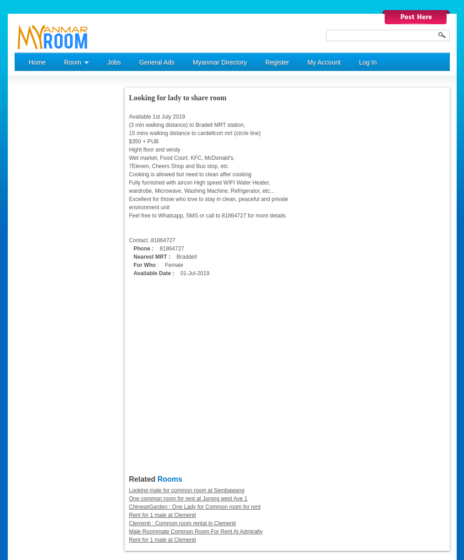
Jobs (114, 62)
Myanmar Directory (220, 62)
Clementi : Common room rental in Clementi (182, 523)
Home (37, 62)
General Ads (157, 62)
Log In (368, 62)
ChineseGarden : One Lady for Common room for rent (195, 507)
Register (277, 62)
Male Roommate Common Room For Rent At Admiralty (196, 531)
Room (72, 62)
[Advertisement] (51, 224)
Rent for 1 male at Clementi (162, 515)
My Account (323, 62)
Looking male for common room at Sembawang (187, 490)
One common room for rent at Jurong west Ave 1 (188, 498)
